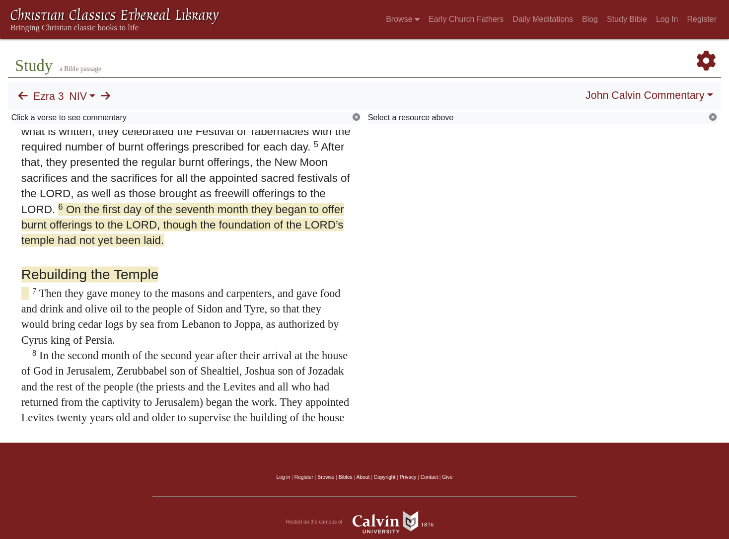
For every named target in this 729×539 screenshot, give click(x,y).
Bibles (346, 477)
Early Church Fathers (466, 19)
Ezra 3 (48, 96)
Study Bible (627, 19)
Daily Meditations (542, 19)
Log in (284, 477)
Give (447, 477)
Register (702, 19)
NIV (78, 96)
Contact (429, 477)
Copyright (385, 477)
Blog (590, 19)
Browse (403, 19)
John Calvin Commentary (644, 95)
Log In (667, 19)
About (362, 477)
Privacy (408, 477)
